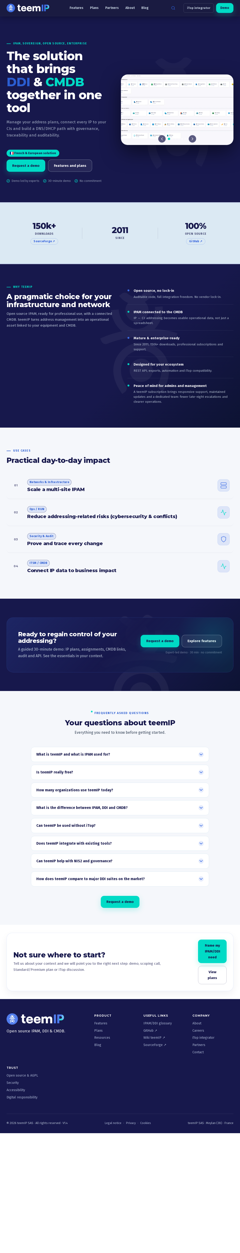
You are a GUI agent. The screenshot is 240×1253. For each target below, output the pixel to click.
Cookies (145, 1123)
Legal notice (113, 1123)
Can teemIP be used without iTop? (66, 825)
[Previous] (162, 139)
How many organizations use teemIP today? (74, 790)
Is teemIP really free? (54, 772)
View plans (212, 975)
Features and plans (70, 166)
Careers (198, 1031)
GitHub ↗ (195, 241)
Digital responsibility (22, 1097)
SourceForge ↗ (44, 241)
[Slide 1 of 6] (177, 110)
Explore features (202, 641)
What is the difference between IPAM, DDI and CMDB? (82, 808)
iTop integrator (198, 8)
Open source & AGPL (22, 1075)
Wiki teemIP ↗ (154, 1038)
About (130, 8)
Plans (94, 8)
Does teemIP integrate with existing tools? (74, 843)
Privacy (131, 1123)
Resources (102, 1038)
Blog (145, 8)
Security (13, 1083)
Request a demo (26, 166)
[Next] (192, 139)
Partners (112, 8)
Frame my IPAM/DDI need (212, 951)
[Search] (173, 8)
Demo (224, 8)
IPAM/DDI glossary (157, 1023)
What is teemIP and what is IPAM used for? (73, 754)
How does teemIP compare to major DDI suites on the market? (90, 879)
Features (76, 8)
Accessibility (16, 1090)
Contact (198, 1052)
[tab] (169, 139)
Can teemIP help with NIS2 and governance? (74, 861)
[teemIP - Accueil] (28, 8)
